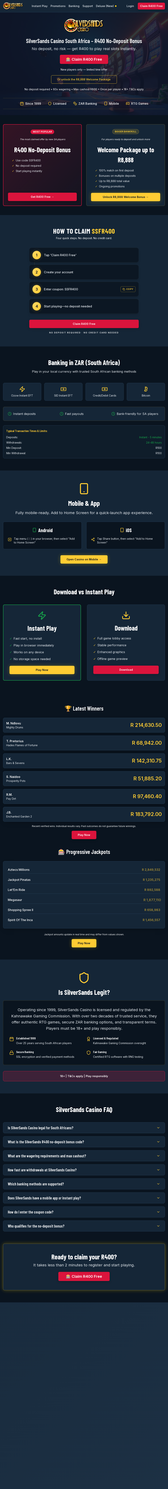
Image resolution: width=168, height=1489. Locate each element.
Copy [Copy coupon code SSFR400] (128, 289)
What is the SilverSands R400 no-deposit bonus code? (84, 1142)
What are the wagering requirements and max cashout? (84, 1156)
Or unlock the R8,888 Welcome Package (84, 79)
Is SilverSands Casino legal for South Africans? (84, 1127)
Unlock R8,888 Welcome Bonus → (126, 197)
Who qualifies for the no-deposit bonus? (84, 1226)
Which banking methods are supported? (84, 1184)
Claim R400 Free (151, 6)
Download (126, 669)
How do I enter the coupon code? (84, 1212)
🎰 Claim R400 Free (84, 59)
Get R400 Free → (42, 196)
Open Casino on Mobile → (84, 559)
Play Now (42, 669)
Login (130, 6)
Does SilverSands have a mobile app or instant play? (84, 1198)
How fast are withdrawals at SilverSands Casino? (84, 1170)
